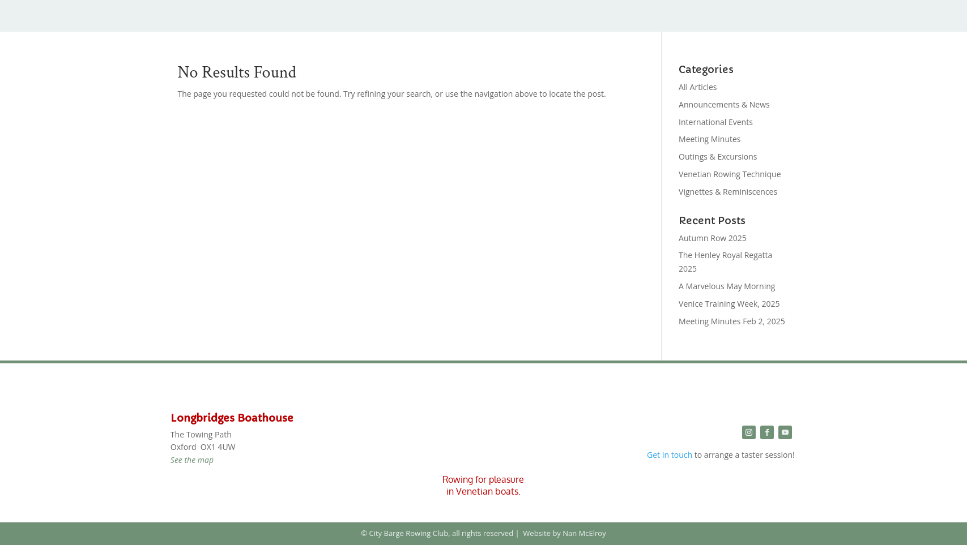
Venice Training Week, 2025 (729, 303)
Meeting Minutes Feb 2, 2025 (732, 321)
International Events (716, 122)
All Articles (698, 86)
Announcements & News (724, 104)
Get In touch (669, 454)
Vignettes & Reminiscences (728, 191)
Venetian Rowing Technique (730, 174)
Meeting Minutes (709, 139)
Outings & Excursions (718, 156)
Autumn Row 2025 (713, 238)
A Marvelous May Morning (727, 286)
